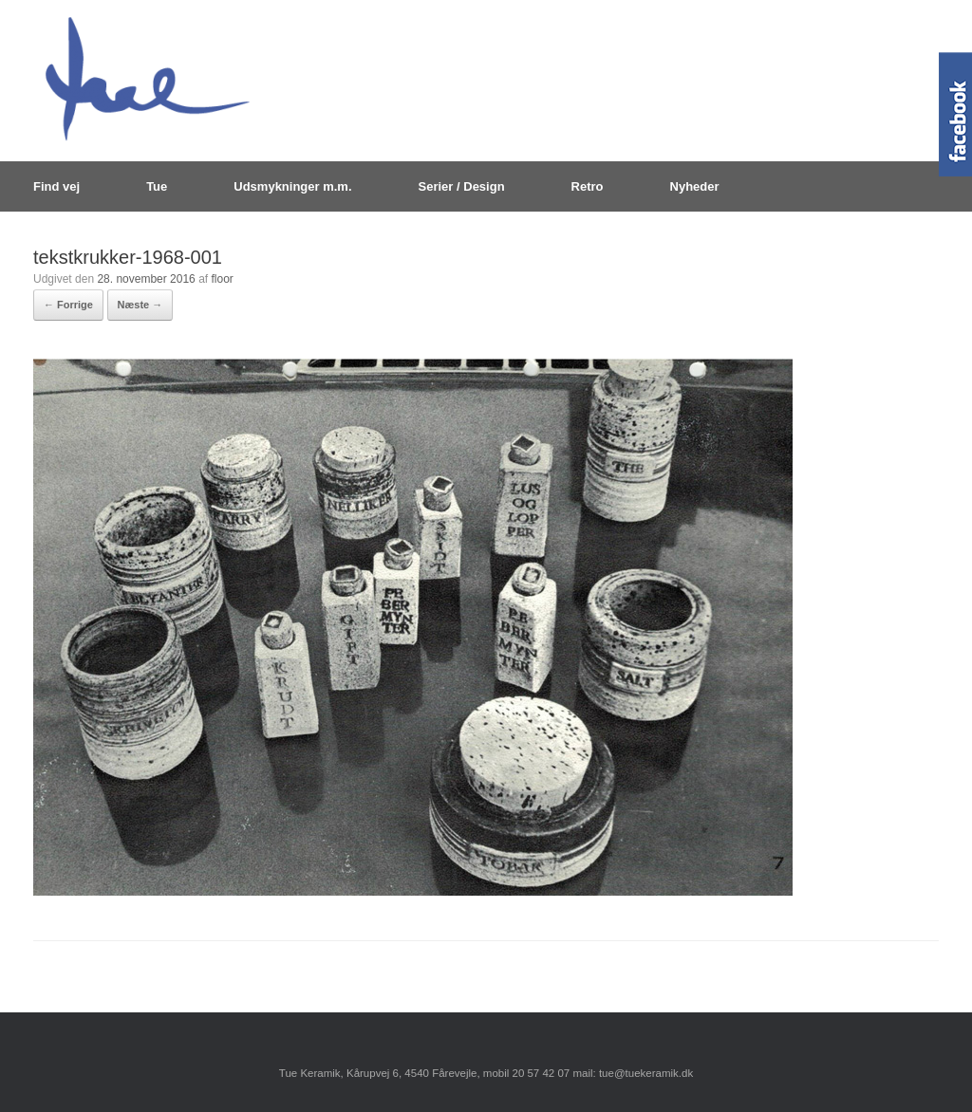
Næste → (140, 304)
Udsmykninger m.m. (292, 186)
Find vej (56, 186)
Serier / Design (462, 186)
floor (222, 279)
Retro (587, 186)
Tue (156, 186)
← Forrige (68, 304)
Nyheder (695, 186)
